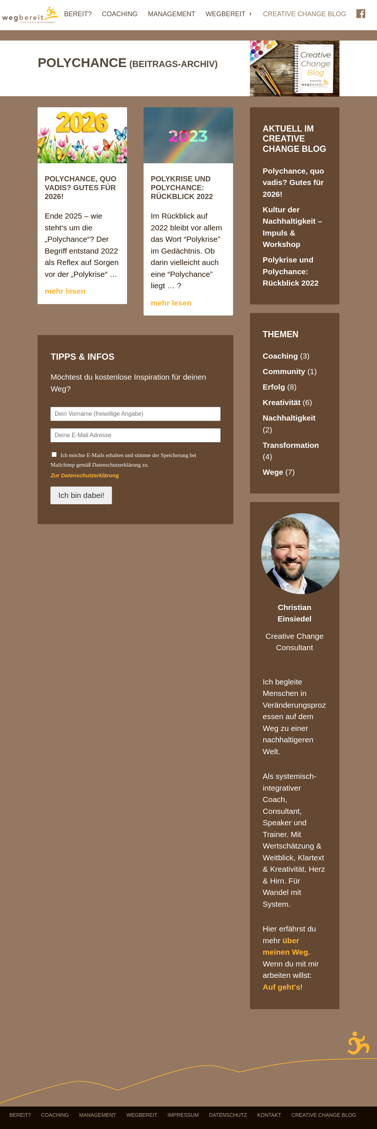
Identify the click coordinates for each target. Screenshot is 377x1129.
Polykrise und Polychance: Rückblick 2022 (182, 188)
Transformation (291, 445)
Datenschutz (228, 1115)
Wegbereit (226, 14)
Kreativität (282, 402)
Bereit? (78, 14)
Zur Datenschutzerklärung (84, 475)
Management (171, 14)
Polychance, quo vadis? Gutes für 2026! (80, 188)
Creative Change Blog (304, 14)
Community (284, 371)
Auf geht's (281, 987)
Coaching (120, 14)
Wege (273, 472)
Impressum (183, 1115)
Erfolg (274, 387)
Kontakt (269, 1115)
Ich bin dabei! (81, 495)
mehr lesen (65, 291)
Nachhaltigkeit (289, 418)
